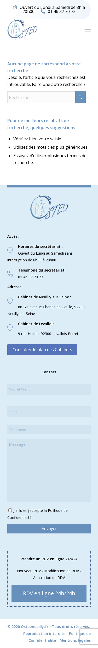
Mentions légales (75, 640)
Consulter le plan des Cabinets (42, 350)
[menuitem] (88, 29)
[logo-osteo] (40, 29)
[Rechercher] (46, 97)
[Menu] (88, 29)
